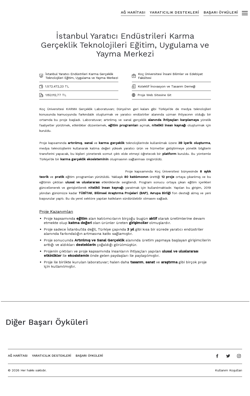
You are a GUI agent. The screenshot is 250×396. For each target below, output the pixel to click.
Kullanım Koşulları (228, 370)
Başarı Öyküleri (220, 12)
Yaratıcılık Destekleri (174, 12)
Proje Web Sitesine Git (154, 95)
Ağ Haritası (133, 12)
